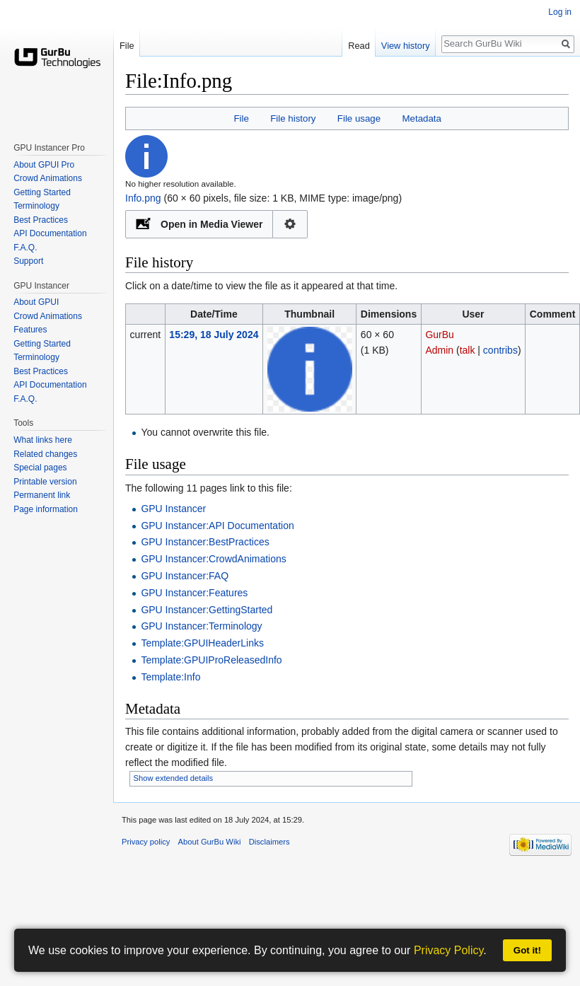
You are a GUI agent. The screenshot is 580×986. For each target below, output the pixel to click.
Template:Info (170, 677)
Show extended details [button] (174, 778)
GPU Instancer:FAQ (184, 575)
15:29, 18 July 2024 (213, 334)
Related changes (45, 454)
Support (28, 261)
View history (405, 45)
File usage (359, 118)
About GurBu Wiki (209, 841)
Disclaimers (269, 841)
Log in (560, 12)
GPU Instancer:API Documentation (217, 525)
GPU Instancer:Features (194, 592)
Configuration (290, 224)
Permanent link (41, 495)
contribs (500, 350)
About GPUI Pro (43, 165)
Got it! (527, 950)
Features (30, 330)
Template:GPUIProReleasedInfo (211, 660)
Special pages (39, 467)
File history (292, 118)
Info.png (143, 198)
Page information (45, 509)
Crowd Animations (47, 178)
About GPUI (36, 302)
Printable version (44, 482)
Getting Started (42, 192)
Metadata (421, 118)
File (240, 118)
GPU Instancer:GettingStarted (206, 609)
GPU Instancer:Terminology (201, 626)
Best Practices (40, 220)
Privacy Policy (448, 950)
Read (359, 45)
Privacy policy (146, 841)
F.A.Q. (25, 248)
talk (467, 350)
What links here (42, 440)
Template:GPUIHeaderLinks (202, 643)
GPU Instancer (173, 508)
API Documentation (49, 233)
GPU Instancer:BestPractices (205, 541)
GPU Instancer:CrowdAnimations (213, 558)
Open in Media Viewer (211, 224)
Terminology (36, 206)
